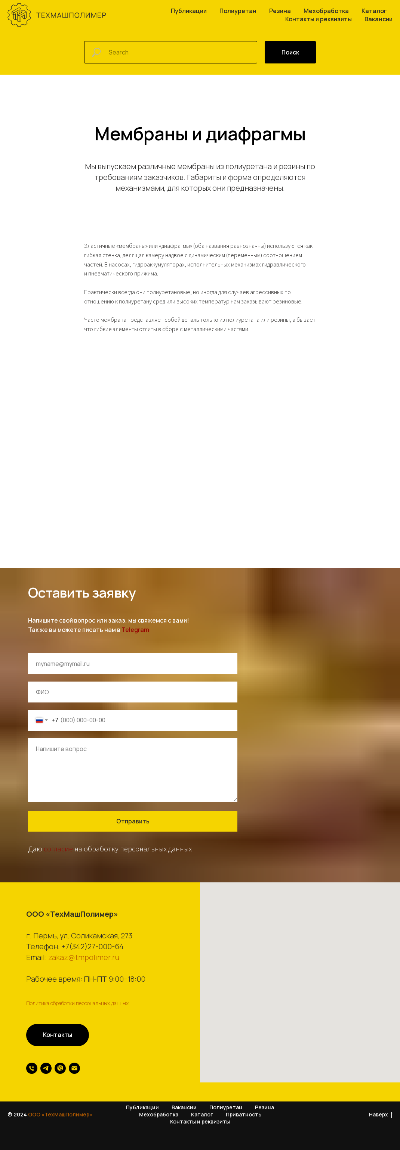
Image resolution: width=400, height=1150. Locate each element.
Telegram (135, 630)
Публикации (189, 11)
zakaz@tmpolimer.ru (83, 957)
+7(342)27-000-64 (92, 946)
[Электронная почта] (74, 1068)
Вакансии (378, 19)
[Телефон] (31, 1068)
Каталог (374, 11)
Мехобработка (326, 11)
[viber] (60, 1068)
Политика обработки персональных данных (77, 1003)
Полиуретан (237, 11)
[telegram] (46, 1068)
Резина (280, 11)
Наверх (381, 1115)
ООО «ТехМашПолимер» (60, 1114)
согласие (58, 848)
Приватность (243, 1114)
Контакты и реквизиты (318, 19)
